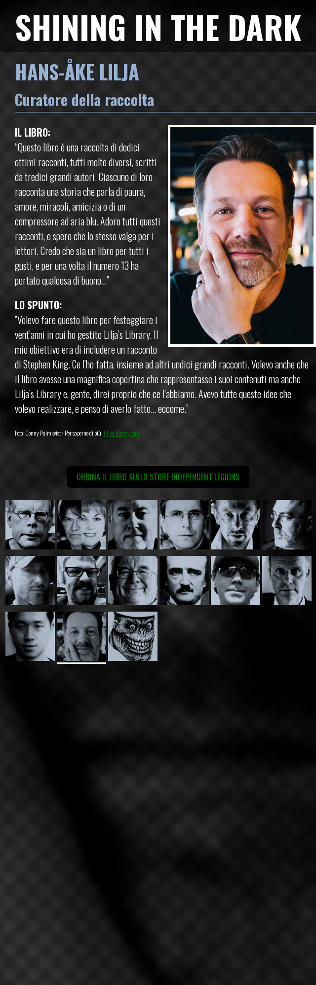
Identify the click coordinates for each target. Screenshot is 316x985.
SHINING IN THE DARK (158, 26)
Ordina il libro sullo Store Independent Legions (158, 477)
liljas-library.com (121, 433)
